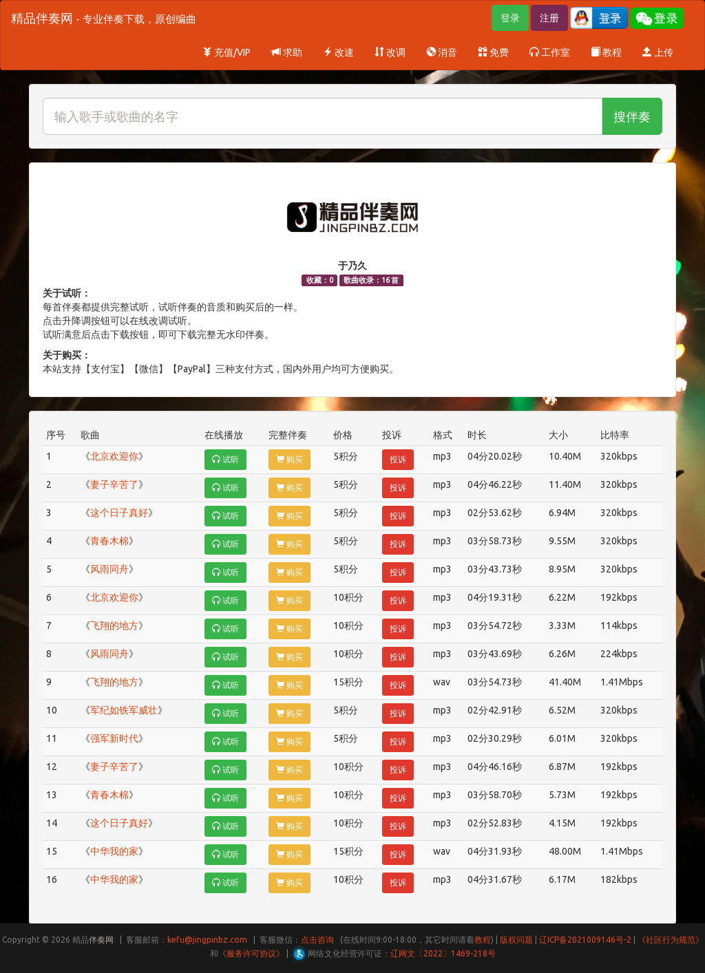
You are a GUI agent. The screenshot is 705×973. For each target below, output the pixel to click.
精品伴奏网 (103, 18)
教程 (606, 52)
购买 (289, 459)
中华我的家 (114, 851)
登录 (510, 17)
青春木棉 (109, 540)
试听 (225, 459)
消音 (441, 52)
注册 (549, 17)
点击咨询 (317, 939)
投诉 (398, 459)
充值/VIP (226, 52)
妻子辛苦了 (114, 484)
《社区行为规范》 (671, 939)
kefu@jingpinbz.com (207, 939)
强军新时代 (114, 738)
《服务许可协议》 (251, 953)
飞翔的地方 (114, 625)
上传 (657, 52)
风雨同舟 (109, 569)
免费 (493, 52)
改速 (338, 52)
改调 (390, 52)
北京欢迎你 (114, 456)
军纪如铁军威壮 (124, 710)
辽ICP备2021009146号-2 (585, 939)
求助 (286, 52)
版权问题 (516, 939)
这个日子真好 (119, 512)
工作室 (549, 52)
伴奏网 (101, 939)
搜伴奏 (632, 116)
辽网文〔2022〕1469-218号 (443, 953)
